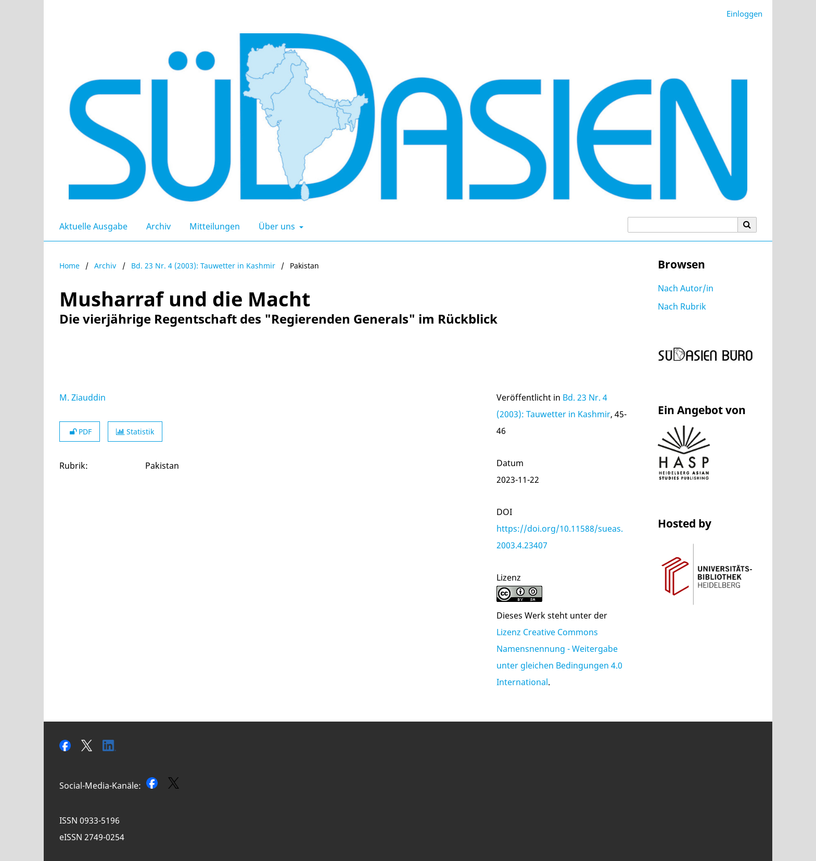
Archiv (156, 226)
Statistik (135, 431)
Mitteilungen (212, 226)
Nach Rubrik (682, 306)
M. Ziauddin (82, 397)
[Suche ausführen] (747, 225)
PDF (80, 431)
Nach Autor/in (685, 288)
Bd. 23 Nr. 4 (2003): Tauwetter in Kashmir (203, 266)
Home (69, 266)
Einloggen (740, 14)
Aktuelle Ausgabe (91, 226)
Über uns (275, 226)
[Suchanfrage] (683, 225)
